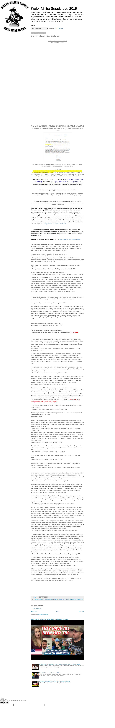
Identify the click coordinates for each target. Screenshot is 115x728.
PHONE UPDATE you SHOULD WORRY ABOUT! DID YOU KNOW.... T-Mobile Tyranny (59, 664)
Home (57, 611)
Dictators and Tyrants (53, 599)
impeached (54, 183)
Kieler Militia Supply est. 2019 (54, 8)
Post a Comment (37, 608)
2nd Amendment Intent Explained (42, 599)
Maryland (43, 183)
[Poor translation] (6, 702)
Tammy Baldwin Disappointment (76, 599)
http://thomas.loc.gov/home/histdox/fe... (56, 223)
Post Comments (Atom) (42, 614)
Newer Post (34, 611)
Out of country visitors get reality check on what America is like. (49, 619)
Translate (59, 28)
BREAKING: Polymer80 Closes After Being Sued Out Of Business (54, 681)
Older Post (81, 611)
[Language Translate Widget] (39, 28)
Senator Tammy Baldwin (64, 599)
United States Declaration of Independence (66, 181)
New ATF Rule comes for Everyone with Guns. (50, 672)
